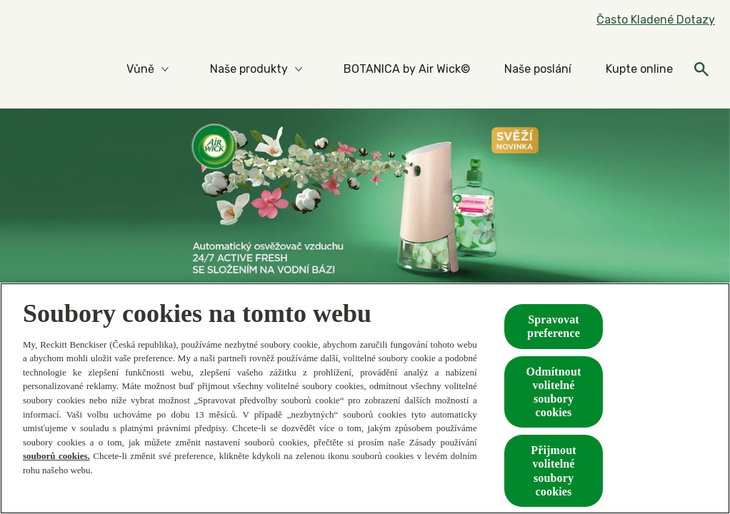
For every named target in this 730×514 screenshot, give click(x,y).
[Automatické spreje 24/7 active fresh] (365, 213)
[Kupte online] (639, 69)
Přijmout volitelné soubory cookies (553, 471)
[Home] (42, 69)
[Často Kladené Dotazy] (656, 20)
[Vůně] (140, 69)
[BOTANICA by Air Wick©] (407, 69)
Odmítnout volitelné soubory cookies (553, 392)
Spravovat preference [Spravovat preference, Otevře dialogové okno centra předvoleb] (553, 326)
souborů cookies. (56, 455)
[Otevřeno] (701, 69)
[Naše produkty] (249, 69)
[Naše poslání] (537, 69)
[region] (365, 398)
